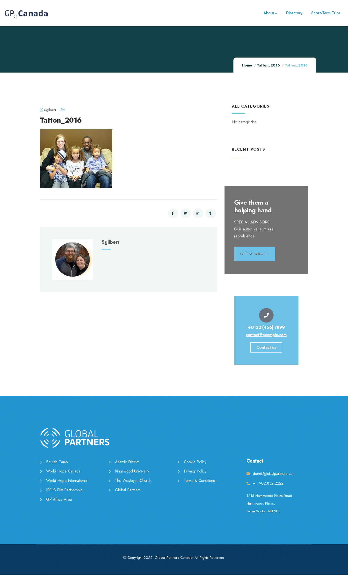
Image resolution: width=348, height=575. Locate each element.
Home (247, 65)
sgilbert (48, 109)
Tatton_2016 (268, 65)
